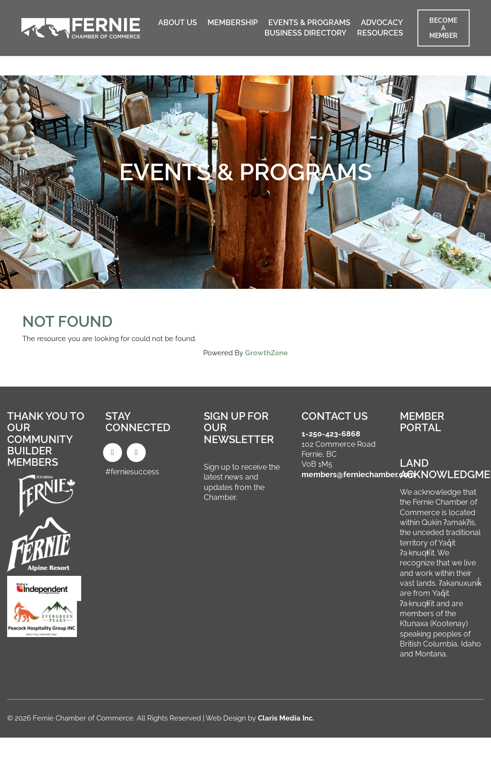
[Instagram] (136, 452)
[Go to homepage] (80, 28)
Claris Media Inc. (286, 718)
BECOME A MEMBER (443, 28)
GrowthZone (266, 353)
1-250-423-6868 (331, 433)
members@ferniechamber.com (358, 474)
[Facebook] (112, 452)
